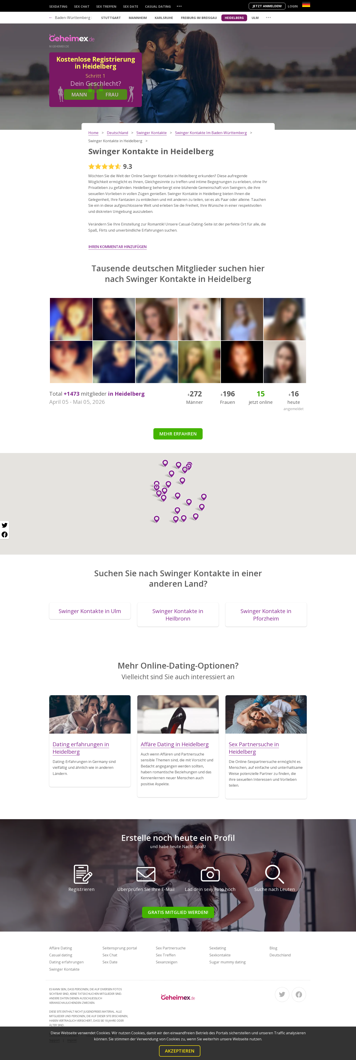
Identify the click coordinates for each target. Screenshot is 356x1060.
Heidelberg (234, 18)
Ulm (255, 18)
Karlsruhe (164, 18)
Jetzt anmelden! (267, 6)
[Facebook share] (4, 534)
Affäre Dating (60, 948)
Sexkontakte (220, 955)
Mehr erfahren (178, 434)
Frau (112, 94)
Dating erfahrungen (66, 962)
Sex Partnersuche (171, 948)
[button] (183, 470)
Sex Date (130, 6)
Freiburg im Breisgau (199, 18)
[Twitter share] (4, 525)
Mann (79, 94)
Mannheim (138, 18)
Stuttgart (111, 18)
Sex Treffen (106, 6)
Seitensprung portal (120, 948)
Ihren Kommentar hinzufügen (118, 246)
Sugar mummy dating (227, 962)
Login (293, 6)
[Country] (306, 4)
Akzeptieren (179, 1051)
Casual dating (158, 6)
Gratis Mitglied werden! (178, 912)
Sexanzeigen (166, 962)
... (179, 6)
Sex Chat (81, 6)
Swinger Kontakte (64, 969)
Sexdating (58, 6)
